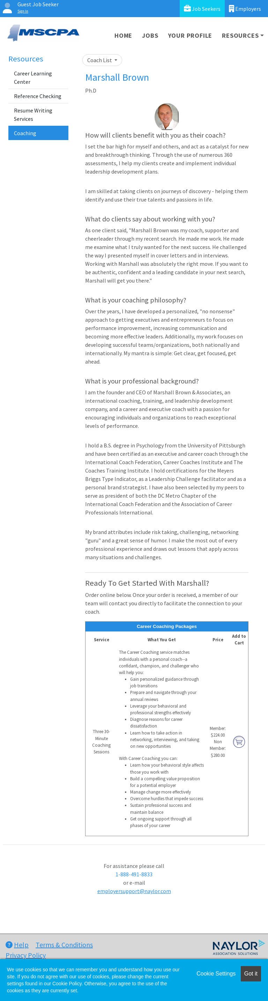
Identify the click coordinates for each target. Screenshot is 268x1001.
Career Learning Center (33, 77)
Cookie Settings (216, 974)
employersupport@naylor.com (134, 890)
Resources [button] (240, 35)
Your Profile (190, 35)
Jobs (150, 35)
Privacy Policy (26, 955)
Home (123, 35)
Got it (251, 974)
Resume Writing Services (33, 114)
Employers (245, 8)
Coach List (100, 60)
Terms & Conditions (64, 944)
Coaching (25, 133)
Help (17, 944)
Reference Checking (37, 96)
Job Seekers (202, 8)
